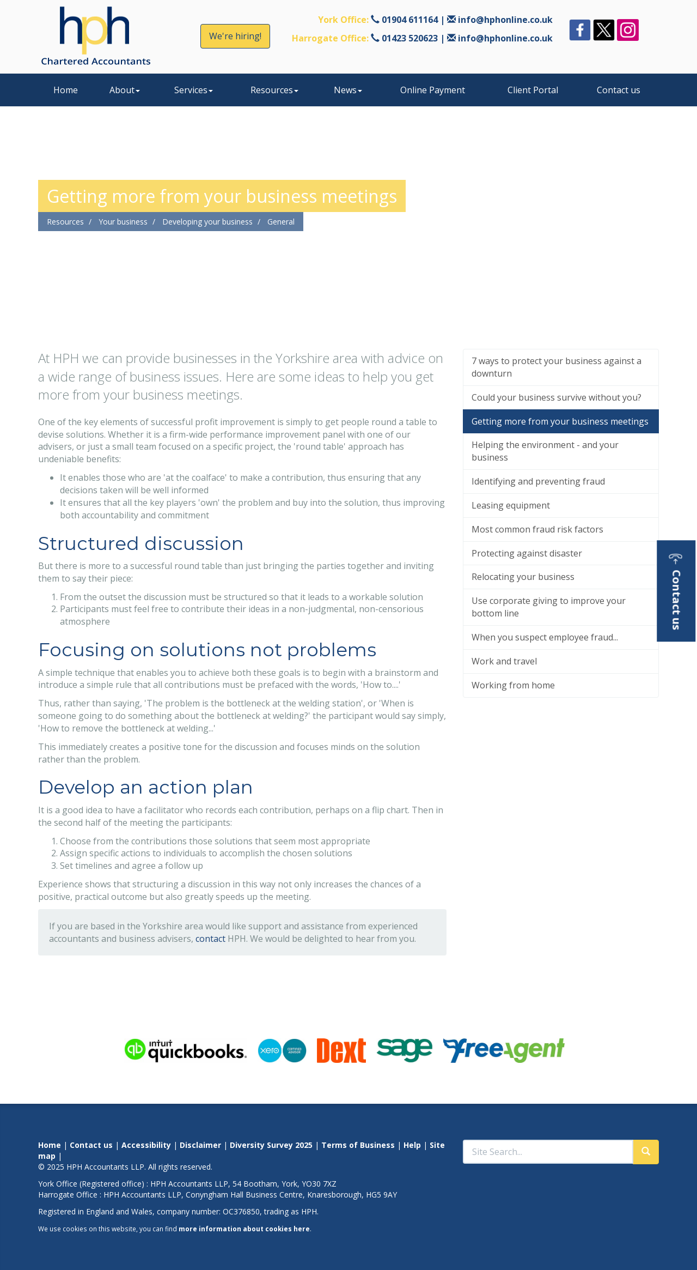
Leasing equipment (511, 505)
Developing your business (207, 221)
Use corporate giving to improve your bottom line (549, 607)
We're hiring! (235, 36)
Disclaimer (200, 1145)
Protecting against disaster (527, 553)
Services (193, 90)
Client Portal (533, 90)
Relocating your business (523, 577)
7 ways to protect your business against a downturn (556, 367)
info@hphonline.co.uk (505, 20)
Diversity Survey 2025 (271, 1145)
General (281, 221)
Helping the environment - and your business (545, 451)
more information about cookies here (244, 1228)
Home (65, 90)
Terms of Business (358, 1145)
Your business (123, 221)
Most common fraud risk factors (537, 529)
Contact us (618, 90)
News (348, 90)
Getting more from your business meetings (560, 421)
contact (210, 939)
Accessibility (146, 1145)
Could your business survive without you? (556, 397)
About (124, 90)
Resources (274, 90)
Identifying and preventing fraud (538, 481)
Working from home (513, 685)
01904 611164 (410, 20)
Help (412, 1145)
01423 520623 (410, 38)
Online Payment (432, 90)
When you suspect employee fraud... (545, 637)
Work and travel (504, 661)
